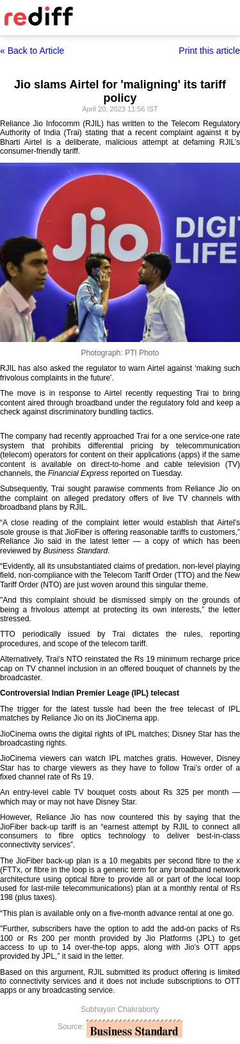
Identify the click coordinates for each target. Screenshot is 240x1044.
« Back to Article (32, 50)
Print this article (209, 50)
